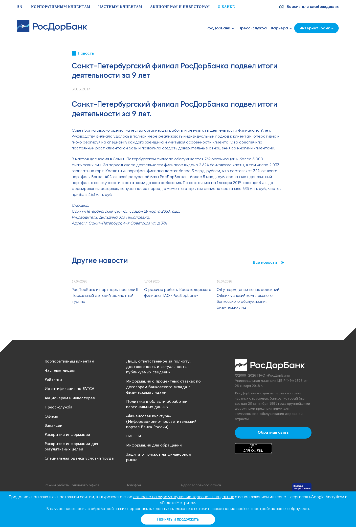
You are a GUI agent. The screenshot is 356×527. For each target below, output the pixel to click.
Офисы (51, 416)
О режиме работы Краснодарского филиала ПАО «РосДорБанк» (177, 292)
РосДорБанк (220, 28)
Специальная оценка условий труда (79, 458)
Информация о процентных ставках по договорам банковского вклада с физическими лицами (163, 386)
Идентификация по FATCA (69, 389)
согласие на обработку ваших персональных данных (183, 496)
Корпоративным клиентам (60, 7)
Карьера (281, 28)
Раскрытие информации (67, 435)
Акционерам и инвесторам (180, 7)
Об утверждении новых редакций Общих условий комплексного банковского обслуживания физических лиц (248, 298)
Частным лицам (59, 370)
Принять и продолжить (178, 519)
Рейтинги (53, 380)
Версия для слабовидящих (313, 6)
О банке (226, 7)
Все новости (265, 262)
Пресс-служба (253, 28)
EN (19, 6)
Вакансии (53, 426)
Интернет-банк (316, 28)
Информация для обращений (154, 445)
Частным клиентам (120, 7)
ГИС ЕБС (134, 436)
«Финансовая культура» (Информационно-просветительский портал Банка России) (161, 421)
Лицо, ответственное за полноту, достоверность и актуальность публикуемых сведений (158, 366)
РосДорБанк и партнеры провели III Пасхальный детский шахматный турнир (105, 295)
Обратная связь (273, 433)
